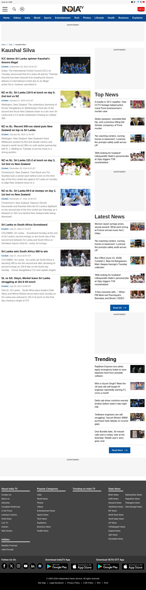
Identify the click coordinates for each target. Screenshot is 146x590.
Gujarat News (114, 531)
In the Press (6, 511)
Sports (47, 18)
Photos (87, 18)
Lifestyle (99, 18)
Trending (105, 359)
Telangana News (132, 503)
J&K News (113, 535)
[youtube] (26, 566)
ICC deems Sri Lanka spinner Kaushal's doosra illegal (25, 60)
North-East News (115, 515)
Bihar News (113, 495)
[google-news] (40, 566)
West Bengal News (133, 507)
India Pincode (7, 549)
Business (123, 18)
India (27, 18)
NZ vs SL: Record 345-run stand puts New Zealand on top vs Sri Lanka (26, 128)
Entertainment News (46, 511)
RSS (106, 583)
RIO (99, 583)
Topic (11, 45)
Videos (17, 18)
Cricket (4, 67)
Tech (76, 18)
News (3, 45)
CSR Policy (88, 583)
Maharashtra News (133, 495)
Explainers (41, 523)
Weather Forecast (9, 545)
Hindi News (6, 519)
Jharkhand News (115, 507)
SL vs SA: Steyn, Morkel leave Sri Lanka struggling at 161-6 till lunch (25, 280)
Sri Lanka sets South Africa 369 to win (24, 251)
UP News (112, 523)
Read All (119, 307)
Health (111, 18)
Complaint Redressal (10, 507)
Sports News (42, 515)
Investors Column (9, 515)
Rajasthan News (132, 499)
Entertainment (62, 18)
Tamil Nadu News (116, 519)
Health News (42, 531)
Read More (119, 450)
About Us (5, 499)
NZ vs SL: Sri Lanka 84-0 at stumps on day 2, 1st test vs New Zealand (28, 192)
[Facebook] (4, 566)
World (37, 18)
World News (42, 499)
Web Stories (6, 531)
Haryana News (114, 503)
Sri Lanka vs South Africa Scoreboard (24, 224)
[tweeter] (11, 566)
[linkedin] (33, 566)
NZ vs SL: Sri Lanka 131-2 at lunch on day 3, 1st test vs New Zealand (28, 162)
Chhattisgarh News (116, 527)
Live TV (4, 523)
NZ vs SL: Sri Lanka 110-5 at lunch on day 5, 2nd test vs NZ (28, 94)
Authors (4, 527)
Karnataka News (115, 539)
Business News (44, 527)
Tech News (42, 519)
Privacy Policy (73, 583)
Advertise (5, 503)
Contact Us (6, 495)
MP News (112, 511)
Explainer (137, 18)
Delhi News (113, 499)
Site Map (42, 583)
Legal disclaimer (56, 583)
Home (6, 18)
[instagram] (18, 566)
